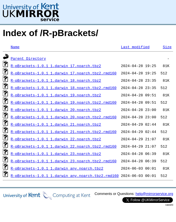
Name (15, 46)
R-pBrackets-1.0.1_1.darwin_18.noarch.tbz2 (56, 80)
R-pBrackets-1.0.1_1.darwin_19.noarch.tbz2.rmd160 (63, 102)
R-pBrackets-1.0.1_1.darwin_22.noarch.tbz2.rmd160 (63, 146)
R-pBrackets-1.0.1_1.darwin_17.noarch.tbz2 (56, 65)
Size (167, 46)
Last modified (135, 46)
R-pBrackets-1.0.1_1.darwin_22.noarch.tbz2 (56, 138)
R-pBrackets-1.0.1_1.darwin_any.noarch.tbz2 (57, 168)
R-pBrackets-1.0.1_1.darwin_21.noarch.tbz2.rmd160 (63, 131)
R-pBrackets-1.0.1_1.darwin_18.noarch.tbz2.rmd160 (63, 87)
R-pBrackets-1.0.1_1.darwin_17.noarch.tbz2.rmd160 (63, 73)
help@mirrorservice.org (154, 194)
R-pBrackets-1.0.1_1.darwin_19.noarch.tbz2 (56, 94)
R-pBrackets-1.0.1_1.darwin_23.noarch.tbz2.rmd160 (63, 160)
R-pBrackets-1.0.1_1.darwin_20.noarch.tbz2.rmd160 (63, 116)
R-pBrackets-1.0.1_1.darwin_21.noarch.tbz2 (56, 124)
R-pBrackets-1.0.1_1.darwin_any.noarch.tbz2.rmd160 (65, 175)
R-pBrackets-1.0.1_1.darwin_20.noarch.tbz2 (56, 109)
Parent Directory (28, 58)
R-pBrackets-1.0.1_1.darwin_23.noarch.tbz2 (56, 153)
